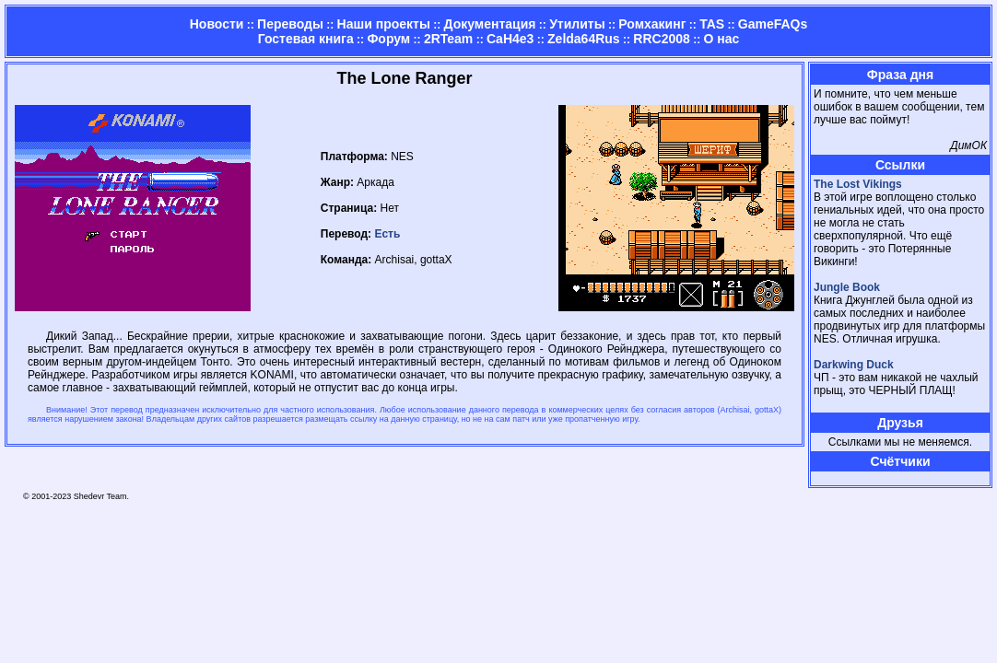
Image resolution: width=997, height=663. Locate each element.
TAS (711, 24)
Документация (490, 24)
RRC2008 (661, 38)
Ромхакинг (652, 24)
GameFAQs (772, 24)
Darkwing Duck (854, 364)
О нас (721, 38)
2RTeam (448, 38)
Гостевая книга (306, 38)
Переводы (290, 24)
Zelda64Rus (583, 38)
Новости (217, 24)
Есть (387, 233)
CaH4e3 (510, 38)
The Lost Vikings (858, 184)
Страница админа (846, 478)
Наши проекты (383, 24)
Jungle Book (847, 287)
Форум (388, 38)
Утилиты (576, 24)
